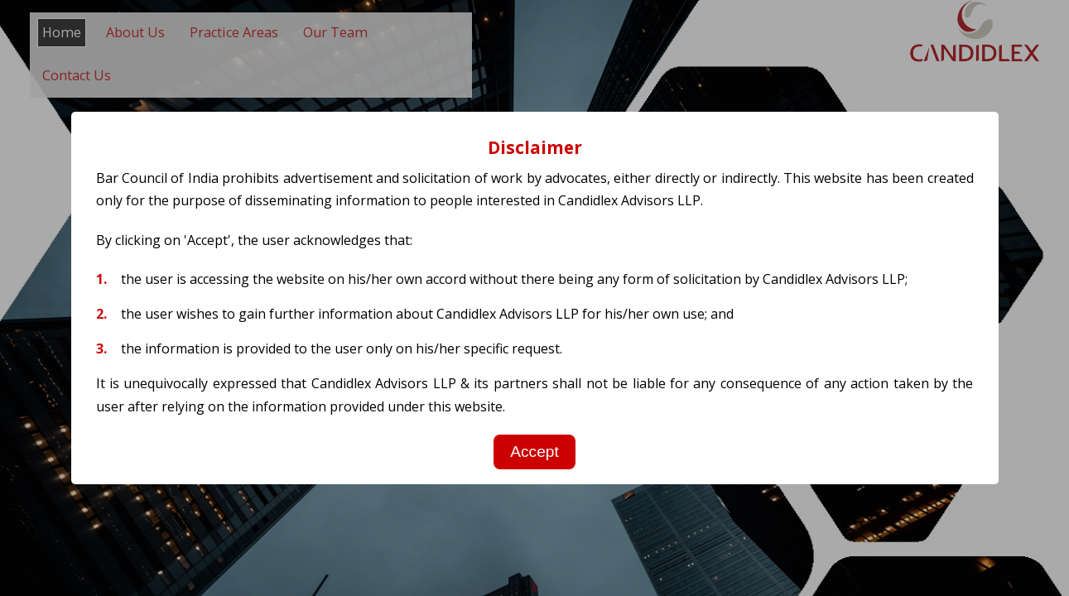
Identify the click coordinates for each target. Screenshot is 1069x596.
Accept (534, 451)
